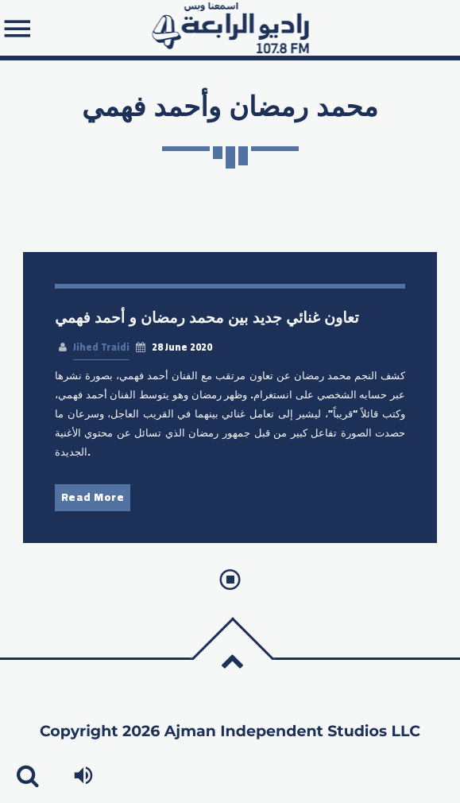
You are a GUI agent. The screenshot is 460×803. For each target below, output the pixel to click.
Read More (93, 497)
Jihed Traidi (101, 347)
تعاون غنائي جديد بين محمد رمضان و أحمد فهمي (207, 317)
